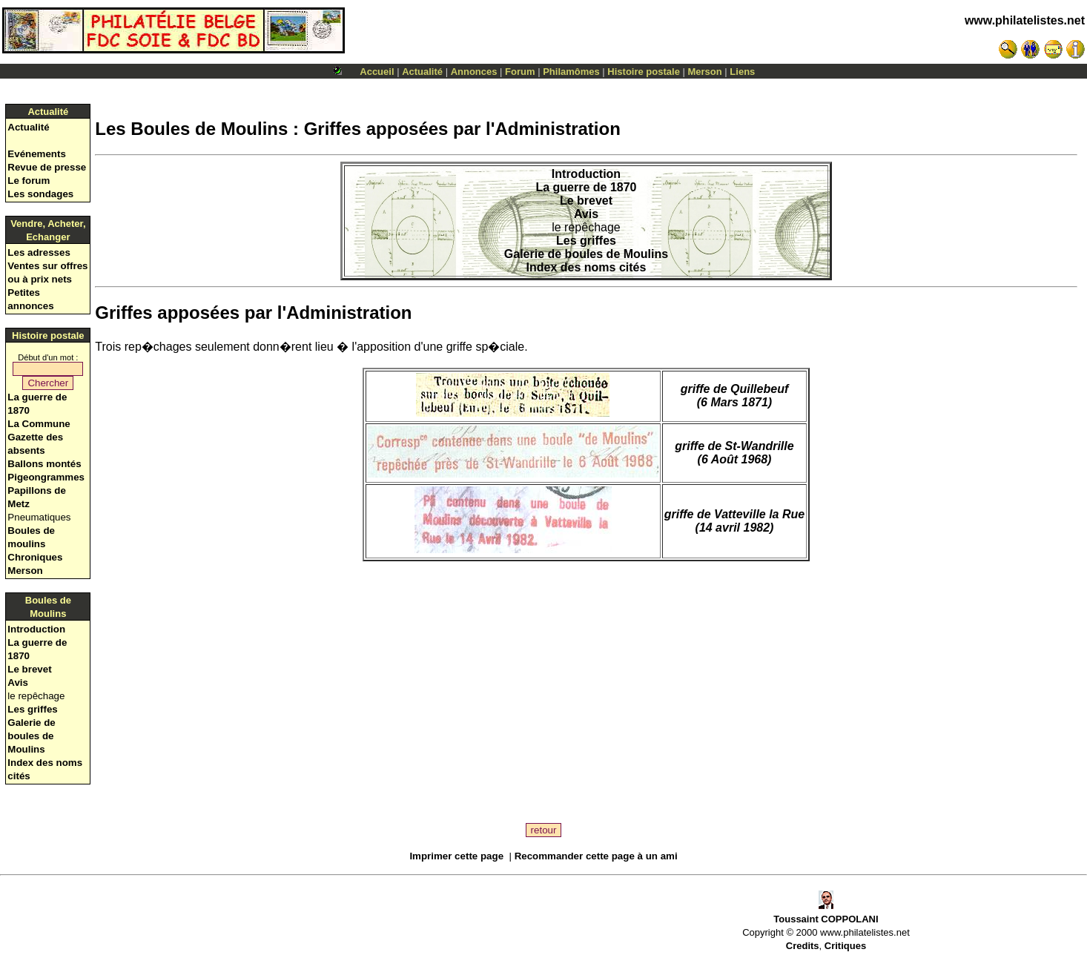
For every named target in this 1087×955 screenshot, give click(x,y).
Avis (17, 682)
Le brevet (29, 669)
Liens (742, 71)
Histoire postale (643, 71)
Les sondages (40, 193)
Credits (802, 945)
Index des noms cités (586, 267)
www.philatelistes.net (1025, 20)
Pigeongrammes (46, 477)
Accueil (377, 71)
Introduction (36, 629)
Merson (705, 71)
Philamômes (571, 71)
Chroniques (34, 557)
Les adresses (38, 252)
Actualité (422, 71)
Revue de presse (46, 167)
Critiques (845, 945)
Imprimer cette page (456, 856)
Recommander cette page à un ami (596, 856)
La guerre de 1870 (585, 187)
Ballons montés (44, 463)
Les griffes (32, 709)
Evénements (36, 153)
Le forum (28, 180)
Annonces (474, 71)
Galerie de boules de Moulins (31, 736)
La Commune (38, 423)
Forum (520, 71)
